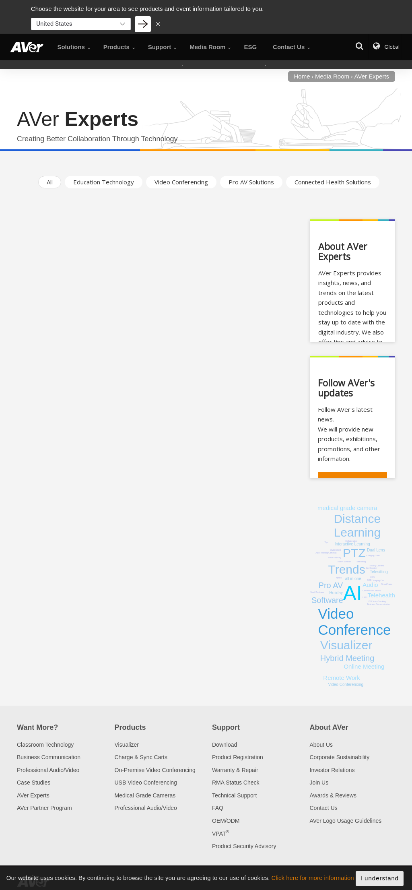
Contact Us (324, 808)
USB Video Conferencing (146, 782)
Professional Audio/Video (48, 770)
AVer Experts (33, 795)
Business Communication (48, 757)
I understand (379, 880)
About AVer (329, 727)
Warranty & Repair (235, 770)
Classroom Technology (45, 744)
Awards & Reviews (333, 795)
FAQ (217, 808)
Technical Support (234, 795)
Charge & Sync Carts (141, 757)
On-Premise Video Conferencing (155, 770)
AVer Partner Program (44, 808)
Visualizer (127, 744)
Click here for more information (313, 879)
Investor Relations (332, 770)
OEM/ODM (225, 821)
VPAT (220, 833)
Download (224, 744)
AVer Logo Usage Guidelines (346, 821)
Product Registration (237, 757)
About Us (321, 744)
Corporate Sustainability (340, 757)
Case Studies (33, 782)
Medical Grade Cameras (145, 795)
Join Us (319, 782)
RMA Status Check (236, 782)
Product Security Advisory (244, 846)
